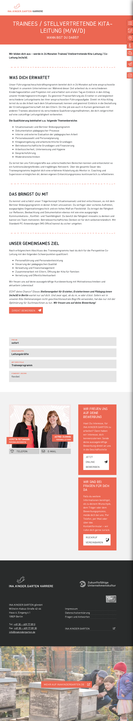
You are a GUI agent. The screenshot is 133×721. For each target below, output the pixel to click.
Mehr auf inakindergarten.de (64, 684)
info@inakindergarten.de (22, 632)
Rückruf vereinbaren (94, 540)
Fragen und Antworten (77, 616)
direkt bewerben (23, 310)
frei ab (14, 340)
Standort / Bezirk (19, 373)
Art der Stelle (18, 362)
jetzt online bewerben (93, 461)
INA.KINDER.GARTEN (77, 628)
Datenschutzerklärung (77, 612)
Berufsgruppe (18, 351)
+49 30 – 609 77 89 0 (24, 624)
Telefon (22, 451)
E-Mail (52, 451)
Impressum (71, 608)
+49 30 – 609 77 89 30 (25, 628)
